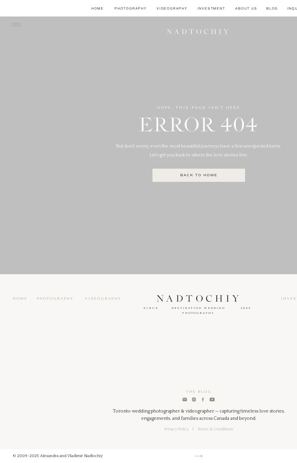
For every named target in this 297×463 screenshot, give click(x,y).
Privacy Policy (176, 429)
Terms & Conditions (215, 429)
